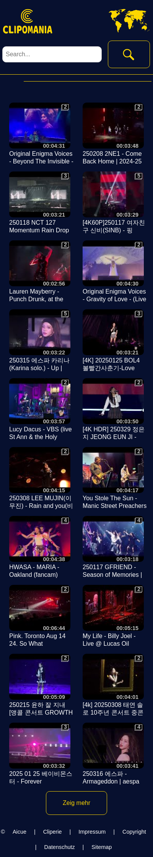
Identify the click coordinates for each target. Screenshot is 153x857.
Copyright (134, 832)
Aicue (19, 832)
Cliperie (52, 832)
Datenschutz (59, 847)
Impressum (92, 832)
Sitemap (101, 847)
